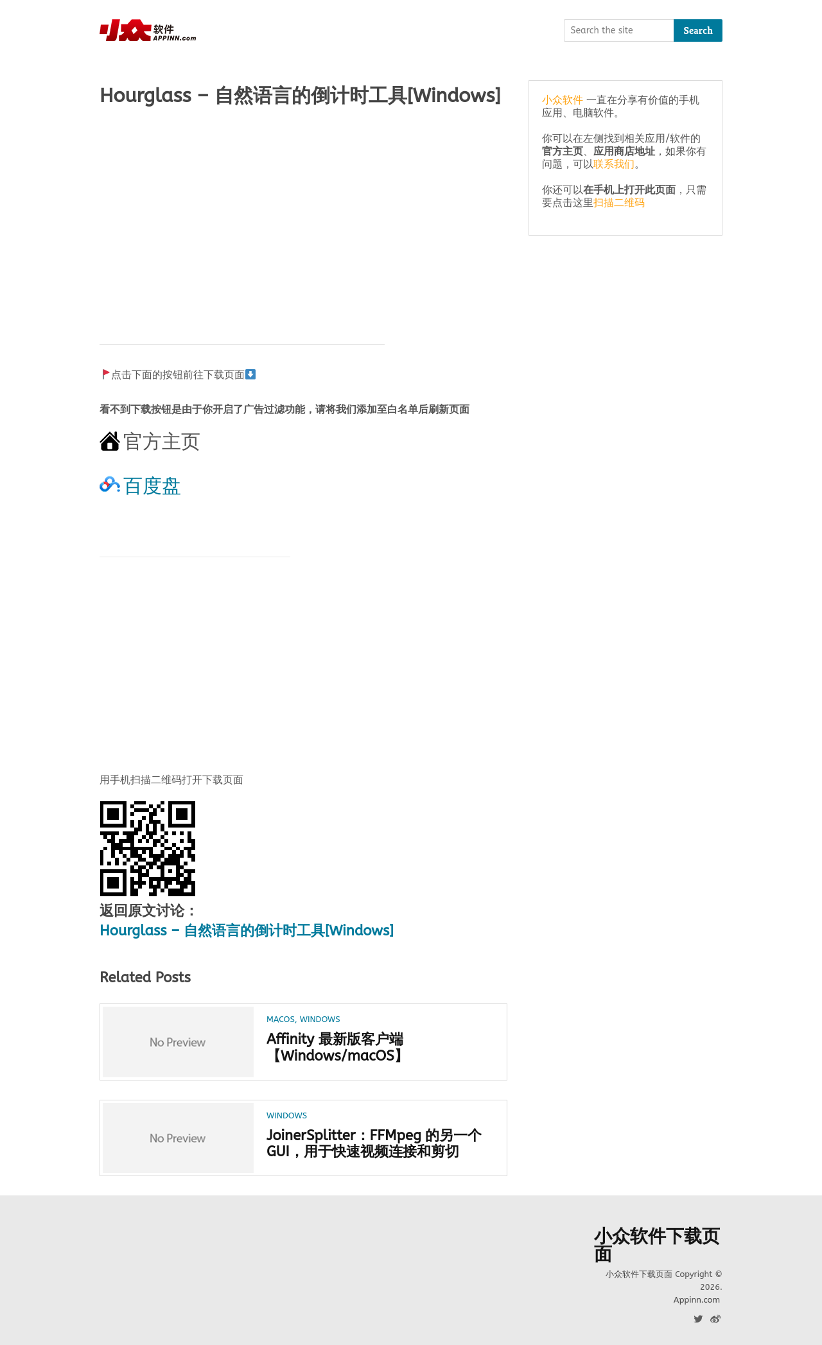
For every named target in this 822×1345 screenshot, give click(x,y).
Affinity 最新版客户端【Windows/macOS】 (337, 1048)
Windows (320, 1019)
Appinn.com (697, 1300)
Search (698, 30)
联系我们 (613, 164)
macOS (281, 1019)
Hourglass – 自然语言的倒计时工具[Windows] (247, 931)
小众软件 (562, 100)
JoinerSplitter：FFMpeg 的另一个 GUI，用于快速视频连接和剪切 (374, 1144)
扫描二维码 (619, 202)
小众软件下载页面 (657, 1245)
